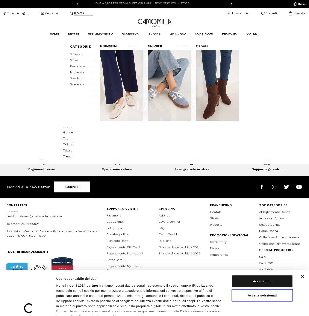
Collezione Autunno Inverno (279, 237)
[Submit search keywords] (71, 13)
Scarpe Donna (269, 224)
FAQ (162, 228)
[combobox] (83, 13)
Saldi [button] (54, 33)
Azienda (164, 215)
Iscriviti (72, 187)
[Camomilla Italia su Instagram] (274, 187)
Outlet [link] (252, 33)
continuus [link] (204, 33)
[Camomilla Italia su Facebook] (261, 187)
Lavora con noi (169, 221)
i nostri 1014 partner (81, 255)
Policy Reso (115, 228)
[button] (300, 4)
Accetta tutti (262, 250)
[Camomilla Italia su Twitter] (286, 187)
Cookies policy (117, 234)
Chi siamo (167, 208)
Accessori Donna (271, 218)
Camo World (168, 234)
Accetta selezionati (262, 264)
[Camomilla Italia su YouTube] (299, 187)
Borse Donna (268, 231)
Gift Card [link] (178, 33)
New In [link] (73, 33)
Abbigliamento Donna (274, 212)
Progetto (216, 224)
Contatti (216, 212)
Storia (214, 218)
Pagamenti (114, 215)
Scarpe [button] (154, 33)
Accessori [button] (130, 33)
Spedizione (115, 221)
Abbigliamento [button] (100, 33)
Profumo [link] (229, 33)
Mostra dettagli (225, 307)
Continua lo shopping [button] (155, 110)
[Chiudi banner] (302, 245)
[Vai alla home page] (154, 23)
